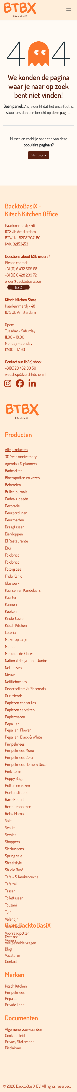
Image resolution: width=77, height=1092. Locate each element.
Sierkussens (14, 848)
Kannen (11, 604)
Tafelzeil (11, 883)
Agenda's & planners (21, 463)
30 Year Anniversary (21, 456)
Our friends (14, 695)
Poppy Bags (14, 778)
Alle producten (16, 449)
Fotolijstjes (13, 569)
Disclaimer (13, 1047)
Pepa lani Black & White (23, 737)
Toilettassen (14, 897)
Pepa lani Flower (18, 730)
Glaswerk (12, 583)
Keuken (11, 611)
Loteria (10, 632)
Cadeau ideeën (16, 498)
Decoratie (12, 505)
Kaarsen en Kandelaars (23, 590)
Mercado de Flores (19, 653)
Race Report (14, 799)
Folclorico (12, 555)
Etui (8, 548)
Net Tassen (13, 667)
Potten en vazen (17, 785)
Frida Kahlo (13, 576)
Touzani (11, 905)
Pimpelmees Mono (19, 750)
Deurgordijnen (16, 512)
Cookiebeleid (15, 1035)
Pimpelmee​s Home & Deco (25, 764)
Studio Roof (14, 869)
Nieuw (10, 674)
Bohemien (13, 484)
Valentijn (11, 919)
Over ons (11, 936)
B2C (18, 287)
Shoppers (12, 841)
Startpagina (38, 155)
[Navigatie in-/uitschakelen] (69, 9)
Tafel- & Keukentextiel (22, 876)
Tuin (8, 912)
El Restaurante (16, 541)
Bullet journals (16, 491)
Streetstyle (13, 862)
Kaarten (11, 597)
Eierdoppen (14, 533)
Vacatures (13, 955)
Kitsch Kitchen (16, 625)
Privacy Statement (19, 1041)
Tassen (10, 890)
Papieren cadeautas (20, 702)
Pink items (13, 771)
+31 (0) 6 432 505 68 (21, 268)
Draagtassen (14, 526)
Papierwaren (15, 716)
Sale (8, 820)
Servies (10, 834)
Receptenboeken (18, 806)
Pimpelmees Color (19, 757)
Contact (11, 961)
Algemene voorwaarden (23, 1029)
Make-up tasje (16, 639)
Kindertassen (15, 618)
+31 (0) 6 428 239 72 (21, 275)
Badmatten (14, 470)
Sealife (10, 827)
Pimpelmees (15, 744)
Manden (11, 646)
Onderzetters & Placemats (25, 688)
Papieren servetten (20, 709)
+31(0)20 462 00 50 (20, 368)
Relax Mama (14, 813)
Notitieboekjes (16, 681)
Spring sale (13, 855)
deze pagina (61, 112)
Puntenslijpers (16, 792)
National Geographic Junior (26, 660)
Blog (8, 949)
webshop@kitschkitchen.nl (25, 374)
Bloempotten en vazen (22, 477)
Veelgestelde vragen (20, 942)
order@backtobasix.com (23, 281)
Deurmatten (14, 519)
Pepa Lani (12, 723)
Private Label (15, 1004)
